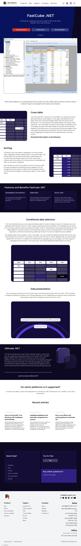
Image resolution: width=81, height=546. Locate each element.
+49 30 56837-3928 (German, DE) (70, 519)
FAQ (9, 468)
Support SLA (26, 506)
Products (23, 3)
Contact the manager (49, 475)
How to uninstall (13, 473)
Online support (27, 508)
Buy (30, 3)
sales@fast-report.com (69, 506)
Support (37, 3)
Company (45, 3)
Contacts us (45, 513)
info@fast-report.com (68, 495)
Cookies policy (18, 541)
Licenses (6, 515)
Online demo (41, 29)
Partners (53, 3)
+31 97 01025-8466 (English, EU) (71, 514)
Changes (10, 465)
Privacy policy (8, 541)
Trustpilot (5, 545)
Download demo (21, 29)
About (43, 506)
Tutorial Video (27, 513)
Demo (6, 508)
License (10, 470)
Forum (25, 515)
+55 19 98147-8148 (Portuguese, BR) (71, 524)
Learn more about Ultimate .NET (28, 376)
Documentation (60, 29)
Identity (44, 508)
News (24, 520)
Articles (10, 478)
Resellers (44, 511)
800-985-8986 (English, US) (69, 510)
